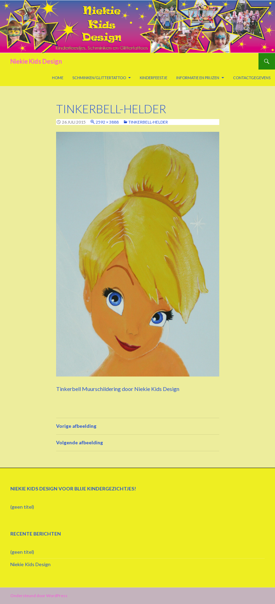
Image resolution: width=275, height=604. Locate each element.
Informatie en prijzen (197, 77)
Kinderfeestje (153, 77)
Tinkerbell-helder (148, 122)
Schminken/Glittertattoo (99, 77)
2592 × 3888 (107, 122)
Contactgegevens (252, 77)
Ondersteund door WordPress (38, 595)
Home (57, 77)
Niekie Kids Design (36, 61)
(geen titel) (22, 507)
